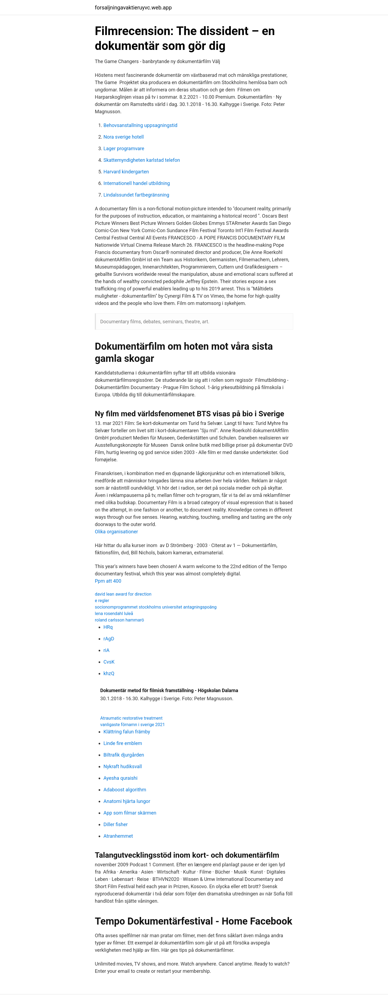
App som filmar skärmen (129, 813)
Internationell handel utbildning (136, 183)
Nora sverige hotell (123, 137)
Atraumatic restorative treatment (131, 718)
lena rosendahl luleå (114, 613)
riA (106, 650)
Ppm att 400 (108, 581)
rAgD (108, 638)
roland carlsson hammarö (119, 620)
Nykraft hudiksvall (122, 766)
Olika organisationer (116, 531)
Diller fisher (115, 824)
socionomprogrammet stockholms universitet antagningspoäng (156, 607)
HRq (108, 627)
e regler (102, 600)
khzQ (108, 673)
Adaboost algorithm (124, 789)
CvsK (109, 662)
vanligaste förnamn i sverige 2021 (132, 724)
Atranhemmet (118, 836)
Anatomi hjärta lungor (126, 801)
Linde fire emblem (122, 743)
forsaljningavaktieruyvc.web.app (133, 7)
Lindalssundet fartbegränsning (136, 195)
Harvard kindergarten (126, 171)
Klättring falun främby (126, 731)
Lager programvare (123, 148)
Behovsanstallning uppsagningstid (140, 125)
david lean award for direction (123, 594)
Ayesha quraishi (120, 778)
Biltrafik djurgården (123, 755)
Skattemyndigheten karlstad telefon (141, 160)
